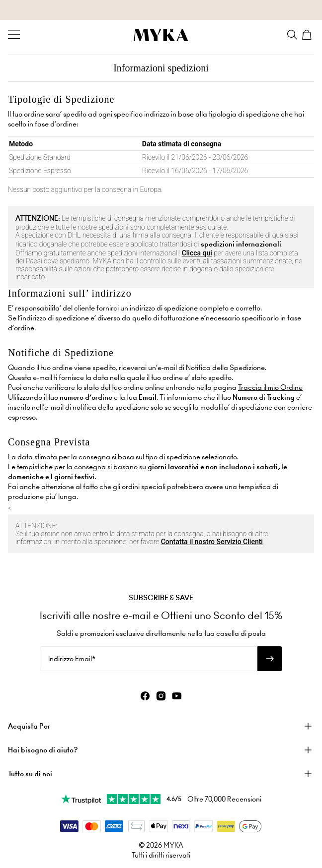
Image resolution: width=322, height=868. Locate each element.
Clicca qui (197, 253)
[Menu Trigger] (14, 35)
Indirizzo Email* (71, 658)
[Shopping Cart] (308, 35)
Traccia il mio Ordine (270, 387)
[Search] (292, 35)
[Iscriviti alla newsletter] (269, 658)
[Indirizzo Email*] (148, 659)
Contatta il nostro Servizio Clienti (212, 542)
